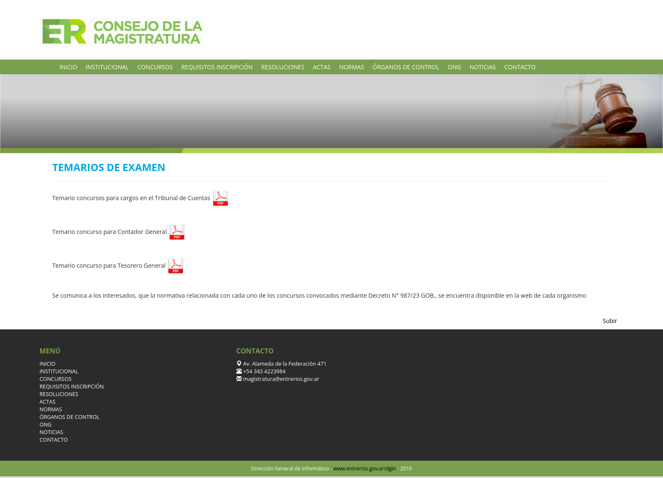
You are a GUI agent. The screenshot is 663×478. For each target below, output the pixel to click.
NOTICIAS (482, 67)
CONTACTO (520, 67)
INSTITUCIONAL (107, 67)
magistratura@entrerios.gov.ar (280, 379)
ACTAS (322, 67)
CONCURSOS (155, 67)
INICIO (68, 67)
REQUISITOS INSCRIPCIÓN (217, 67)
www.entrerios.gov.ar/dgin (364, 468)
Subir (610, 321)
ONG (454, 67)
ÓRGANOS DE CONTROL (406, 67)
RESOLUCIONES (282, 67)
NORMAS (351, 67)
